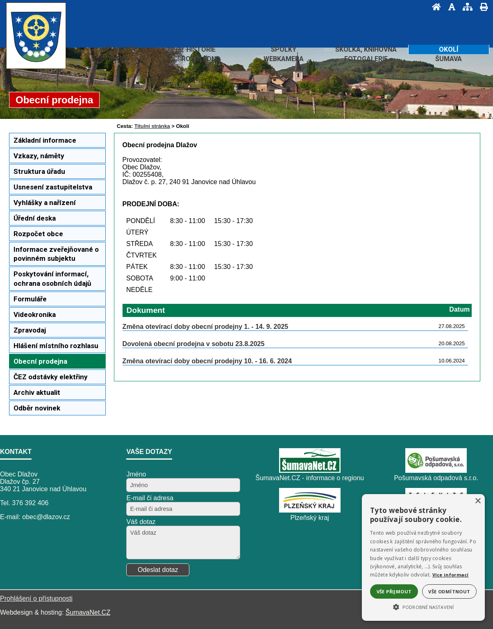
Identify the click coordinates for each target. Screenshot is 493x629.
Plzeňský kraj (310, 517)
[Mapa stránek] (465, 7)
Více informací (450, 575)
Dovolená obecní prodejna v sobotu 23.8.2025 (194, 343)
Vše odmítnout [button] (449, 591)
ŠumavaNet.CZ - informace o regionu (309, 477)
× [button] (478, 501)
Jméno (136, 474)
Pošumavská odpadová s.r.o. (436, 477)
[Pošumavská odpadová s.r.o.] (436, 470)
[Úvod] (434, 7)
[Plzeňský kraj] (310, 510)
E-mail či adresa (149, 498)
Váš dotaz (140, 521)
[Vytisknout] (481, 7)
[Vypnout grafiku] (449, 7)
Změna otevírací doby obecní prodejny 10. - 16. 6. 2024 (207, 361)
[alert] (423, 557)
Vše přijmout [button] (394, 591)
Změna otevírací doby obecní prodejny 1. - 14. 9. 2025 (206, 326)
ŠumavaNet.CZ (88, 612)
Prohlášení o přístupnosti (36, 598)
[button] (423, 606)
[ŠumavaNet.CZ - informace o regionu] (310, 470)
